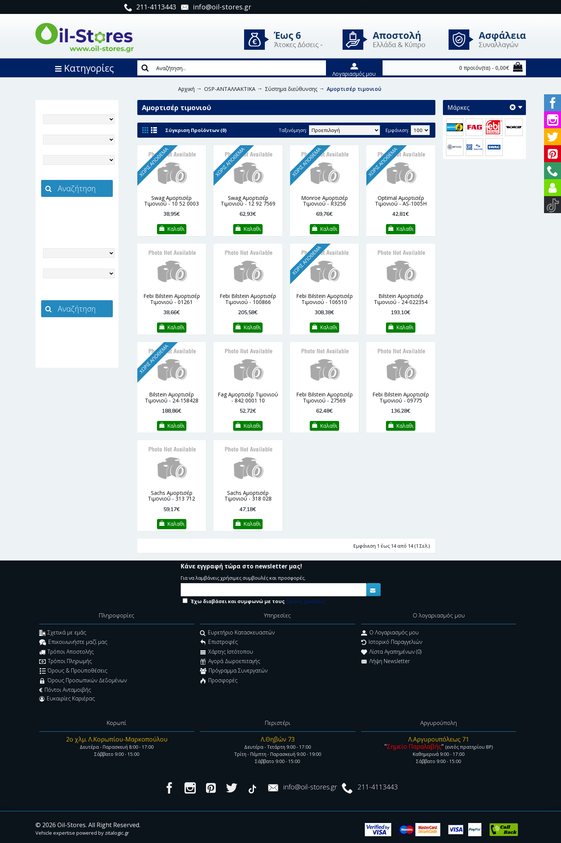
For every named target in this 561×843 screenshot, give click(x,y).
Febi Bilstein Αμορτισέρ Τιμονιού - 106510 (324, 298)
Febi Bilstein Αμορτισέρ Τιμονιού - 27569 (324, 397)
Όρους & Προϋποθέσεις (73, 671)
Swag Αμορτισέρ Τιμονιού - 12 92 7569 (248, 200)
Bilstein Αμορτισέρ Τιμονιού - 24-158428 (171, 397)
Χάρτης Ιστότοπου (226, 652)
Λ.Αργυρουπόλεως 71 (438, 739)
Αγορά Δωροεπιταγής (230, 661)
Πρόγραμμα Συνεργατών (233, 671)
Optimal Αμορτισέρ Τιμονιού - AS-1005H (401, 200)
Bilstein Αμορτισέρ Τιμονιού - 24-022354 (400, 298)
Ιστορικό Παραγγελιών (391, 643)
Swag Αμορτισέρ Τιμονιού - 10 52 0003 (171, 200)
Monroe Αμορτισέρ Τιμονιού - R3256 (324, 200)
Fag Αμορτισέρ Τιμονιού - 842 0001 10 (248, 397)
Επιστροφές (219, 643)
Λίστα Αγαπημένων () (391, 652)
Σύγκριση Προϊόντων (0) (195, 130)
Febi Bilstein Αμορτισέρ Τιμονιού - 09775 (400, 397)
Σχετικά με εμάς (62, 633)
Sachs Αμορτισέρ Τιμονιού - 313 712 (171, 495)
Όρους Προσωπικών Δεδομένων (83, 681)
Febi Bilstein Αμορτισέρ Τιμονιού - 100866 (248, 298)
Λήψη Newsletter (385, 661)
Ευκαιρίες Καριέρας (67, 698)
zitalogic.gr (93, 213)
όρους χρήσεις (305, 601)
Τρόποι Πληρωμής (65, 661)
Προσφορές (218, 681)
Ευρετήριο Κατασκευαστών (237, 633)
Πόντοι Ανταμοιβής (65, 690)
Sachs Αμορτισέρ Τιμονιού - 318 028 (248, 495)
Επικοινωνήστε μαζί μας (73, 643)
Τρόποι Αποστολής (66, 652)
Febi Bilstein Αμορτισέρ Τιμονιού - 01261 (171, 298)
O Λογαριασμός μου (390, 633)
